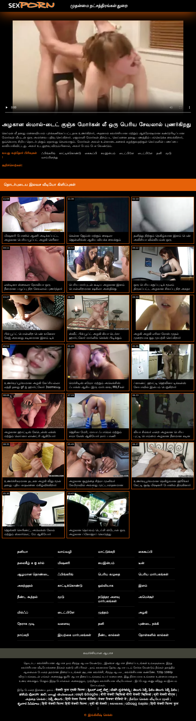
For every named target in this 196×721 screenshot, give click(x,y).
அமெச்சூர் (146, 597)
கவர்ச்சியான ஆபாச (98, 653)
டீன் (141, 563)
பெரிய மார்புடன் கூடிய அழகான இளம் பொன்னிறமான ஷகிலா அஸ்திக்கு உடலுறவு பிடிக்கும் (97, 289)
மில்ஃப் (22, 612)
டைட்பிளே (129, 153)
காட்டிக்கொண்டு (70, 153)
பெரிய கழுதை (109, 574)
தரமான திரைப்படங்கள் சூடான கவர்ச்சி (76, 672)
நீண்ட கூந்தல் (27, 597)
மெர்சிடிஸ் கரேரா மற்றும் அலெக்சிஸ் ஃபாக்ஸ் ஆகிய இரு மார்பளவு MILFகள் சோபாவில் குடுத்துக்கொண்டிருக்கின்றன (96, 387)
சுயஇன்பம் (110, 153)
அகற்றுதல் (25, 585)
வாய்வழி (65, 552)
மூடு (173, 153)
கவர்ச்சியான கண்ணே (139, 672)
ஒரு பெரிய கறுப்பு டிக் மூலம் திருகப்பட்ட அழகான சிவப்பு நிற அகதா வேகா (162, 289)
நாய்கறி (23, 635)
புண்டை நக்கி (148, 624)
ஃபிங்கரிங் (47, 153)
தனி (163, 153)
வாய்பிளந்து (48, 157)
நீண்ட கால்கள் (109, 635)
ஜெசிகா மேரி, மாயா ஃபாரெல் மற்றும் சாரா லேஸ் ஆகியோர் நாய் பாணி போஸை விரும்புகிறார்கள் (95, 436)
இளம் (142, 585)
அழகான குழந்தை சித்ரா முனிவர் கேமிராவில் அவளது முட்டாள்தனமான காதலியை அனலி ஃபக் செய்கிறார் (96, 485)
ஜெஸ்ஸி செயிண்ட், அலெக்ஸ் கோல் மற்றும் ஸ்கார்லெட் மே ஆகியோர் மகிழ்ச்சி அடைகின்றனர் (29, 534)
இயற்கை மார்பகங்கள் (74, 635)
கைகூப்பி (91, 153)
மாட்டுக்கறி (106, 552)
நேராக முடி (26, 624)
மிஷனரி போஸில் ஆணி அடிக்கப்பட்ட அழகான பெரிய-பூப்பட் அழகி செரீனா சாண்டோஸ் (31, 240)
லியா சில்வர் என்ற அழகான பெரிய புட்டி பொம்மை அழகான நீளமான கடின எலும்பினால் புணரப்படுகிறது (162, 436)
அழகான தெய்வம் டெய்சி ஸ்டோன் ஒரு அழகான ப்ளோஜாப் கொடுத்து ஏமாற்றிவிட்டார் (97, 534)
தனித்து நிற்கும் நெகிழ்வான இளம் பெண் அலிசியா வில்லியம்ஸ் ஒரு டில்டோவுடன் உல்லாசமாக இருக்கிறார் (162, 240)
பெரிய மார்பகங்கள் (153, 574)
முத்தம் (103, 612)
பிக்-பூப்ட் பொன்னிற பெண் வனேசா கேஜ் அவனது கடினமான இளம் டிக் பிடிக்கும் (29, 338)
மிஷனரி (64, 563)
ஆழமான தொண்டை (33, 574)
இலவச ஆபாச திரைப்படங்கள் (125, 663)
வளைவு (64, 624)
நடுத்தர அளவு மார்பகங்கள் (109, 599)
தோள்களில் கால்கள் (153, 635)
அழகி (142, 612)
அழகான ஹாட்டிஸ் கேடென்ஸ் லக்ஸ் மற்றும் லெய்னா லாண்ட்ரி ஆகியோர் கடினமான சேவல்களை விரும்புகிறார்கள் (32, 436)
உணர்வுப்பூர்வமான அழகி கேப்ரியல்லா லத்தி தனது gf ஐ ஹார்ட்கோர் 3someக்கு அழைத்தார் (32, 387)
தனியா (22, 552)
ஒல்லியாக (105, 585)
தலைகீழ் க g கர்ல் (30, 563)
